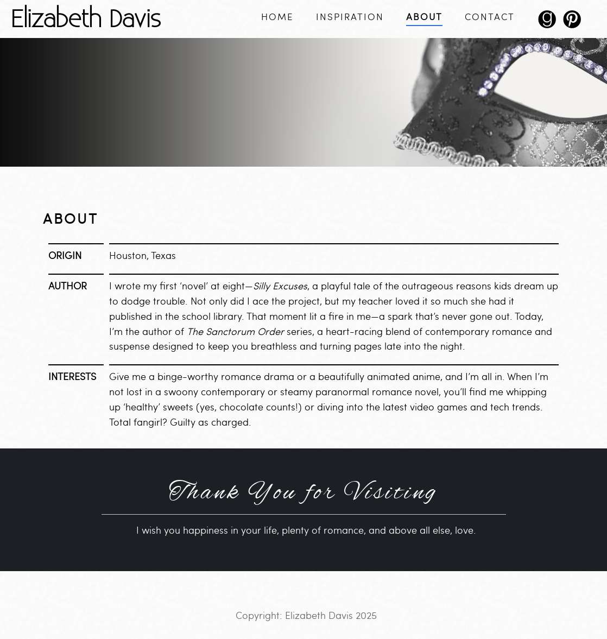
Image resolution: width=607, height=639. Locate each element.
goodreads (546, 23)
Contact (490, 17)
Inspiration (350, 17)
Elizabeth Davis (86, 18)
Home (277, 17)
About (424, 17)
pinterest (571, 23)
